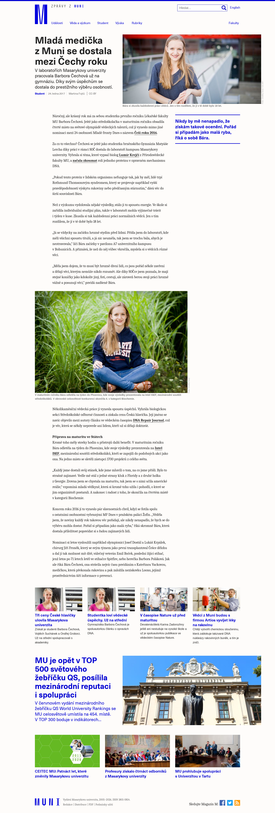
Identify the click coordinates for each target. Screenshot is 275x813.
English (235, 7)
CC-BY (92, 93)
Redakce (67, 804)
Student (102, 23)
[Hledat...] (202, 8)
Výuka (119, 23)
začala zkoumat (85, 161)
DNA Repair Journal (148, 420)
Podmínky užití (104, 804)
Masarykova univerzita (85, 799)
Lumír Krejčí (129, 155)
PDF (91, 804)
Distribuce (80, 804)
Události (57, 23)
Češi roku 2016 (145, 133)
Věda (80, 23)
